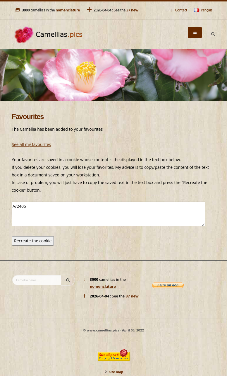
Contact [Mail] (178, 10)
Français (203, 10)
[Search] (213, 34)
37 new (132, 10)
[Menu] (195, 32)
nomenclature (68, 10)
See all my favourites (31, 144)
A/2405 (108, 214)
